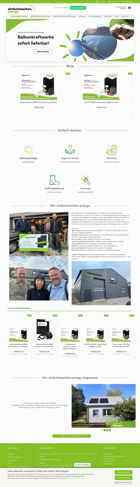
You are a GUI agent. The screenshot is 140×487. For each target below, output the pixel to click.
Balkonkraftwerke (19, 16)
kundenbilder (95, 16)
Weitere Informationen (123, 482)
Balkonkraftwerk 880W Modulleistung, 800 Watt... (44, 345)
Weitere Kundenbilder (71, 436)
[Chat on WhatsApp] (78, 8)
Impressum (12, 460)
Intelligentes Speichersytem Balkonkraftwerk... (70, 347)
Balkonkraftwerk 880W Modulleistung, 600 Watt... (39, 102)
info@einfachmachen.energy (50, 459)
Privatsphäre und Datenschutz (19, 466)
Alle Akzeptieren (123, 472)
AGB (9, 463)
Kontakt (125, 16)
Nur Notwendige (123, 477)
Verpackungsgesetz (15, 457)
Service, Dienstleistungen (64, 16)
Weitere (82, 16)
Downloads (100, 1)
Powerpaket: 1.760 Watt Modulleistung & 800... (121, 345)
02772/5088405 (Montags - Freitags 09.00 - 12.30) (56, 465)
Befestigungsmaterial (40, 16)
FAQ (116, 16)
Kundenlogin (127, 1)
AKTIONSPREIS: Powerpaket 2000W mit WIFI (101, 102)
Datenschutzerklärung (75, 478)
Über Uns (108, 16)
